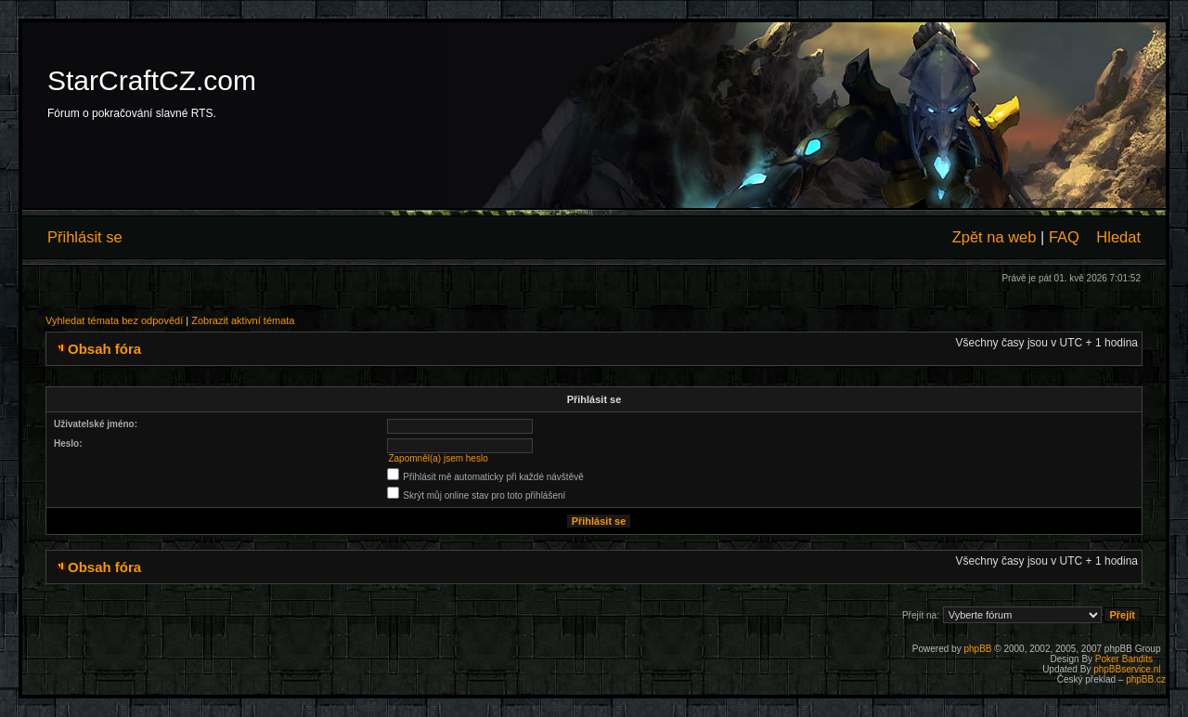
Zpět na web (994, 236)
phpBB (977, 649)
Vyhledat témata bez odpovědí (114, 320)
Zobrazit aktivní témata (242, 320)
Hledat (1118, 236)
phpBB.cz (1146, 679)
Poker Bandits (1124, 659)
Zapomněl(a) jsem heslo (437, 458)
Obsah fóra (104, 349)
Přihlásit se (85, 236)
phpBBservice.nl (1126, 669)
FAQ (1064, 236)
